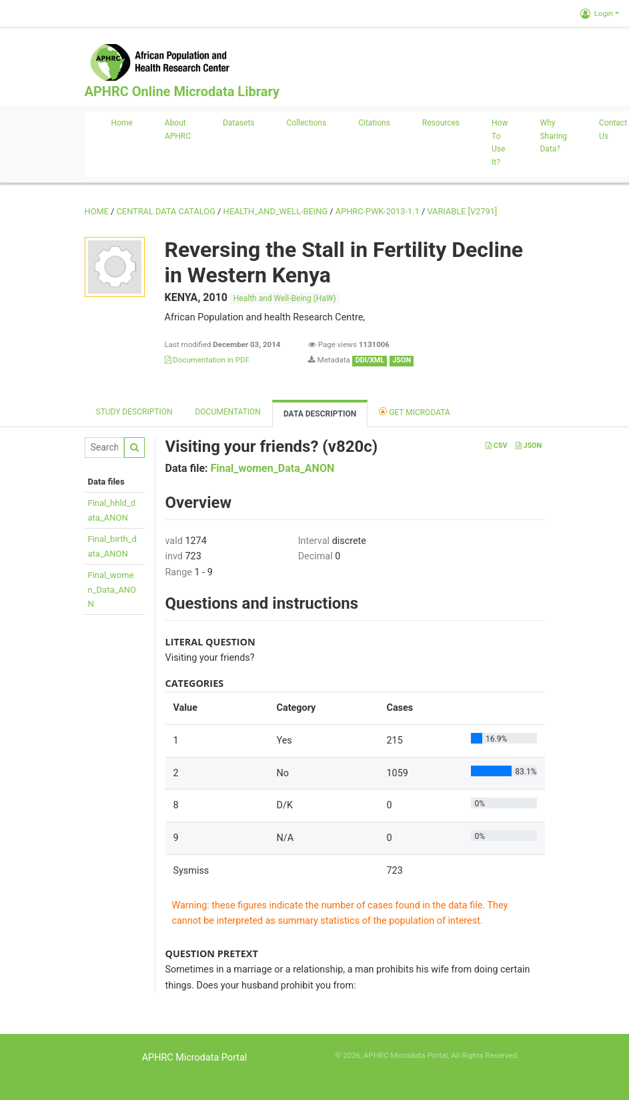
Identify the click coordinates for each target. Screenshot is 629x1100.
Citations (374, 122)
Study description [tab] (134, 412)
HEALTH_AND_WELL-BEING (275, 211)
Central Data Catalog (166, 211)
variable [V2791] (462, 211)
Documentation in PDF (207, 359)
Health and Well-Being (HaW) (284, 298)
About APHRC (178, 129)
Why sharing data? (553, 136)
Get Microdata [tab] (414, 411)
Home (122, 122)
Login (596, 13)
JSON (529, 445)
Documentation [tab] (227, 412)
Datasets (239, 122)
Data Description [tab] (319, 414)
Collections (307, 122)
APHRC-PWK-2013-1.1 (378, 211)
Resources (441, 122)
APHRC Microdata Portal (194, 1057)
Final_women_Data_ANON (112, 589)
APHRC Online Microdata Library (182, 91)
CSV (496, 445)
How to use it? (500, 142)
